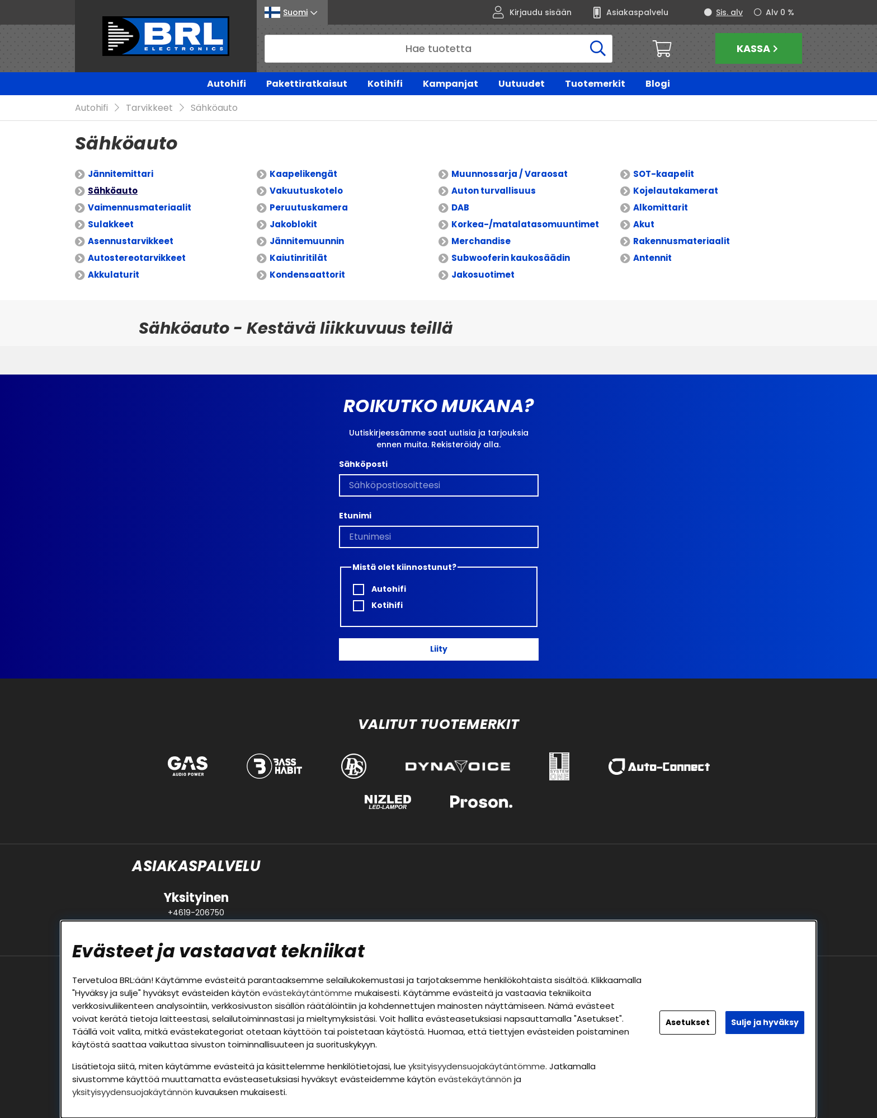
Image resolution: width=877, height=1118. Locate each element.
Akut (643, 225)
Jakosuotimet (483, 275)
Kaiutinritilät (298, 258)
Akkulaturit (113, 275)
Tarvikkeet (149, 108)
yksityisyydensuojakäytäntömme (476, 1066)
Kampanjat (450, 83)
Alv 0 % (780, 12)
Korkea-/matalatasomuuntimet (525, 225)
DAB (460, 208)
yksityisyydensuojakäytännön (132, 1092)
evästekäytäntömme (307, 993)
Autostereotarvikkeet (137, 258)
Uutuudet (521, 83)
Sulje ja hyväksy (765, 1022)
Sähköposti (363, 464)
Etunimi (355, 515)
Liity (438, 649)
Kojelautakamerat (675, 191)
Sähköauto (214, 108)
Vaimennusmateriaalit (139, 208)
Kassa (759, 48)
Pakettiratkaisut (306, 83)
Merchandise (481, 241)
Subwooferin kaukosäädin (510, 258)
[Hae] (438, 49)
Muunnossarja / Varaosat (509, 174)
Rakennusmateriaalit (681, 241)
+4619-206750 (196, 912)
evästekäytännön (475, 1079)
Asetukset (688, 1022)
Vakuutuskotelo (306, 191)
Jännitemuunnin (307, 241)
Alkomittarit (660, 208)
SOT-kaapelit (663, 174)
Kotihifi (385, 83)
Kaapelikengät (303, 174)
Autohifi (226, 83)
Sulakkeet (111, 225)
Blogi (657, 83)
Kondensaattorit (307, 275)
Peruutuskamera (309, 208)
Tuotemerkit (595, 83)
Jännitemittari (120, 174)
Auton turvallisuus (493, 191)
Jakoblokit (293, 225)
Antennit (652, 258)
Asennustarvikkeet (130, 241)
